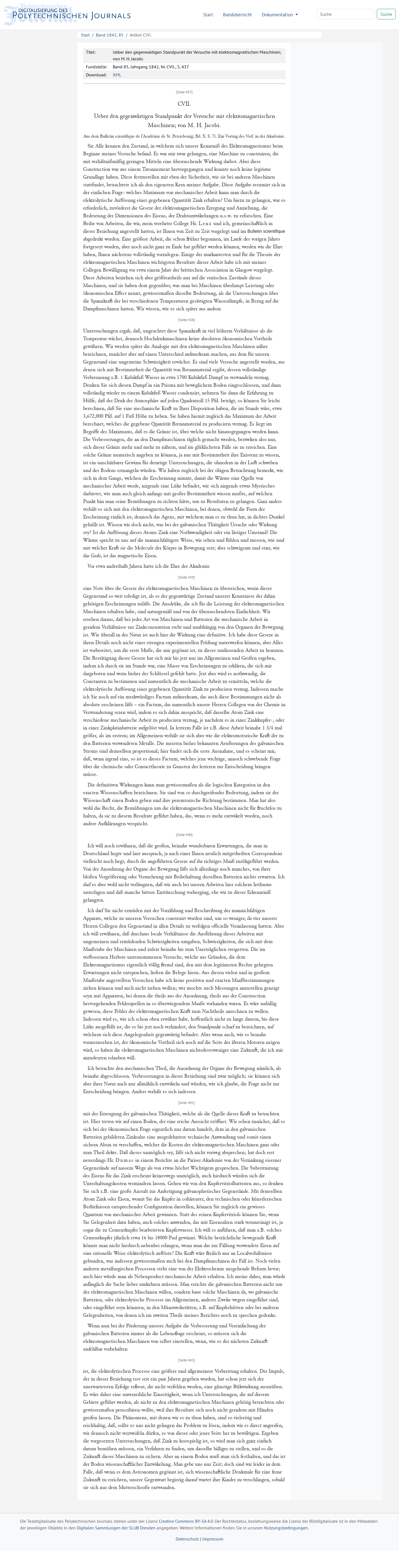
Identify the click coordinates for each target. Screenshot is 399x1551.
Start (208, 14)
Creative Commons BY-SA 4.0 (186, 1521)
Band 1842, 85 (110, 35)
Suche (386, 14)
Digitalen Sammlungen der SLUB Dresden (116, 1528)
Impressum (212, 1539)
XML (117, 75)
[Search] (345, 14)
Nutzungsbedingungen (286, 1528)
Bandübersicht (237, 14)
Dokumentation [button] (278, 14)
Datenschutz (187, 1539)
